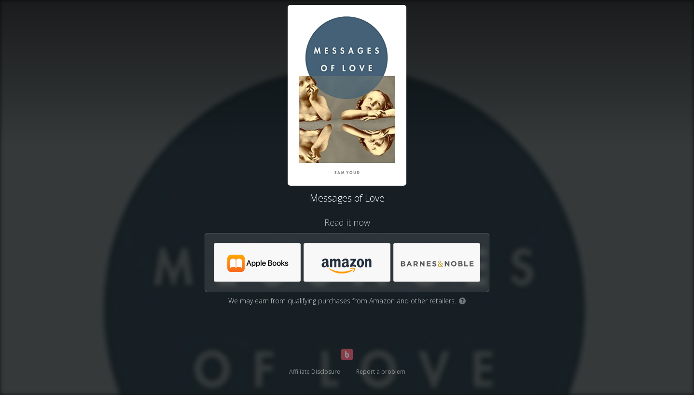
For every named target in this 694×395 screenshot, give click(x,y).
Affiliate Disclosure (314, 372)
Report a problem (380, 372)
